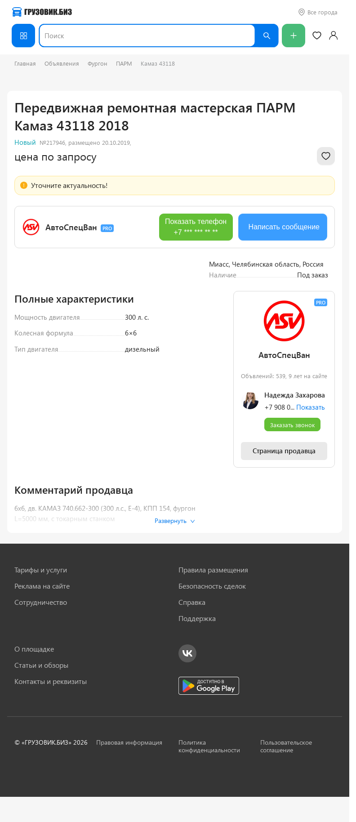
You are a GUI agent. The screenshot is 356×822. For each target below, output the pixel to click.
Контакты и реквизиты (50, 681)
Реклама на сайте (42, 585)
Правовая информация (129, 742)
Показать (310, 523)
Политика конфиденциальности (209, 746)
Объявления (61, 63)
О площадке (34, 648)
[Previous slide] (28, 328)
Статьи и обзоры (41, 665)
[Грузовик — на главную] (42, 12)
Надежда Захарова (294, 511)
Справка (191, 602)
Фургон (97, 63)
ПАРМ (124, 63)
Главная (25, 63)
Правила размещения (213, 569)
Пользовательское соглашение (286, 746)
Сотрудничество (40, 602)
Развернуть (175, 520)
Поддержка (197, 618)
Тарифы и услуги (40, 569)
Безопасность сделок (212, 585)
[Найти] (266, 35)
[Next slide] (184, 328)
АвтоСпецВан (71, 227)
